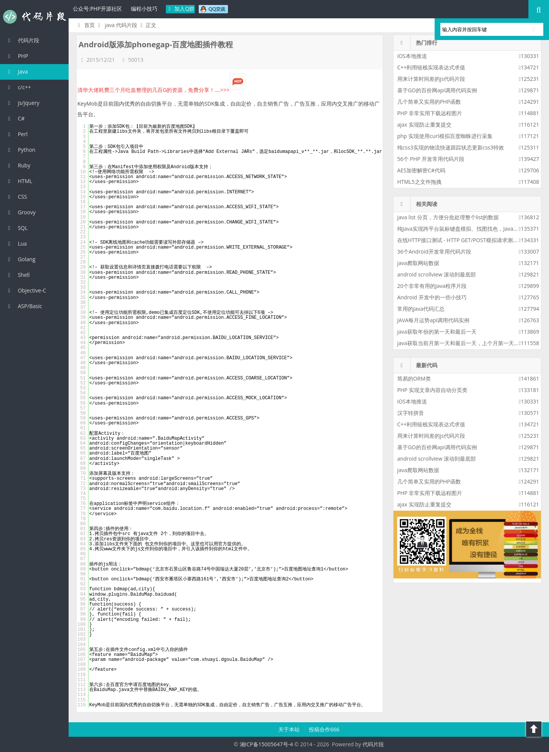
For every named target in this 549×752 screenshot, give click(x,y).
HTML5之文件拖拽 (419, 181)
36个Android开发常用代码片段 (434, 251)
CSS (16, 196)
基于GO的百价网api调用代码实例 (437, 90)
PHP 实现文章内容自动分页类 (432, 390)
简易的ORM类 (414, 378)
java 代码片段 (121, 25)
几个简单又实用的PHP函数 (429, 101)
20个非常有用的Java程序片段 (432, 285)
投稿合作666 (324, 729)
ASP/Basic (24, 306)
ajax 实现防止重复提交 (424, 124)
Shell (18, 274)
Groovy (20, 212)
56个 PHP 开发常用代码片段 (430, 158)
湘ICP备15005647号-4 (266, 744)
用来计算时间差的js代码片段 (431, 78)
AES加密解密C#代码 (421, 170)
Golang (20, 259)
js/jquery (22, 102)
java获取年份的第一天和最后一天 (437, 331)
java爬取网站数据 (418, 263)
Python (20, 149)
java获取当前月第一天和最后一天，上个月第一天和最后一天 (469, 343)
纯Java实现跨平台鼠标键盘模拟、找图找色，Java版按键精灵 (468, 228)
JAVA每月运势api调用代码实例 (433, 320)
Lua (16, 243)
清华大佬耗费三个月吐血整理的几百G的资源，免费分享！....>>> (161, 89)
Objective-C (26, 290)
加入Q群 (180, 8)
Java (17, 71)
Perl (16, 134)
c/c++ (18, 87)
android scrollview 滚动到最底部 (436, 274)
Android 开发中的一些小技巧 (432, 297)
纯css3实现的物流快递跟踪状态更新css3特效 (450, 147)
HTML (19, 181)
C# (15, 118)
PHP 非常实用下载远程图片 (429, 113)
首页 (85, 25)
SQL (17, 227)
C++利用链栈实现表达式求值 (431, 67)
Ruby (18, 165)
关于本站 (289, 729)
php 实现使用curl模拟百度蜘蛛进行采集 (445, 136)
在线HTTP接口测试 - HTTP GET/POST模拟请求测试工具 (463, 240)
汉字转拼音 (410, 412)
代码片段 (34, 17)
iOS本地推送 (412, 55)
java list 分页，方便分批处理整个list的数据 (448, 217)
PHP (17, 55)
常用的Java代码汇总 (421, 308)
